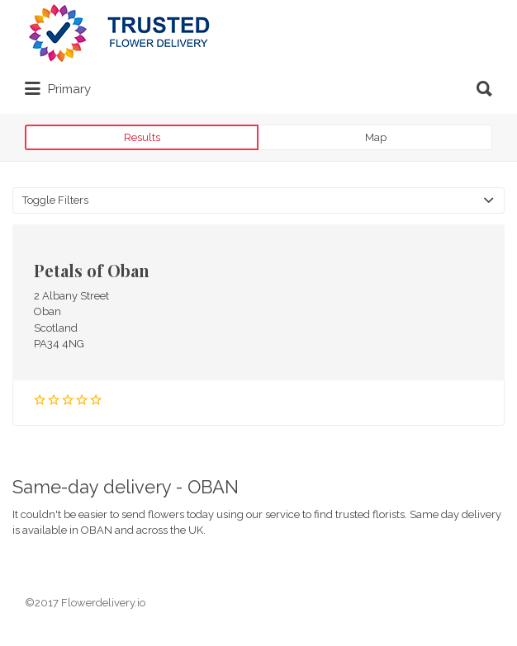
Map (376, 137)
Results (142, 137)
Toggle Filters (55, 200)
